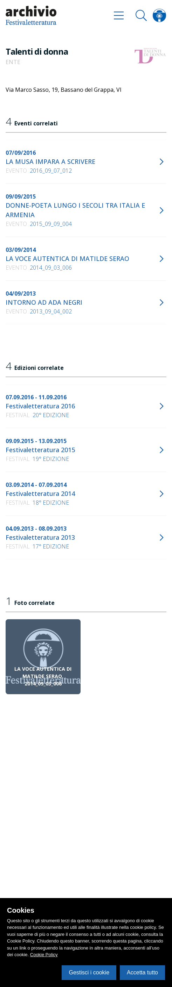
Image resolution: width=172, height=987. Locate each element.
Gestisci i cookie (89, 972)
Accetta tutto (142, 972)
